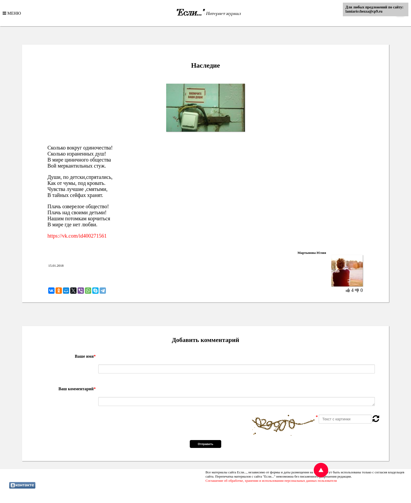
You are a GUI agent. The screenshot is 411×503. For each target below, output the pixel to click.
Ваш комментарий (77, 389)
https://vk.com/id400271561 (77, 236)
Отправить (205, 444)
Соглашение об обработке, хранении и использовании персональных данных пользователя (271, 481)
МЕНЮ (13, 13)
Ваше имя (85, 356)
